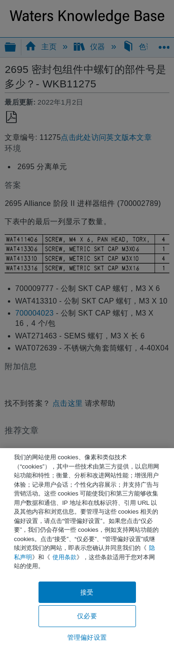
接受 (86, 592)
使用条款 (64, 557)
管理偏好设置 (87, 637)
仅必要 (87, 616)
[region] (87, 548)
